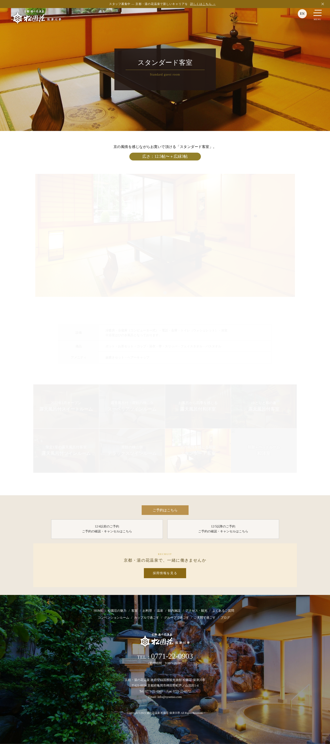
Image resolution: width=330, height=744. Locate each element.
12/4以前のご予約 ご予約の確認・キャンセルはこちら (107, 529)
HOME (98, 611)
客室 (134, 611)
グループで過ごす (176, 618)
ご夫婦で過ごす (205, 618)
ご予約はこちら (165, 510)
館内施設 (174, 611)
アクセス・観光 (196, 611)
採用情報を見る (165, 573)
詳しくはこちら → (203, 4)
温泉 (160, 611)
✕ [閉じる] (323, 4)
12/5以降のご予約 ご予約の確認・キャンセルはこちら (223, 529)
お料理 (147, 611)
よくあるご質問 (223, 611)
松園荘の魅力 (117, 611)
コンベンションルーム (113, 618)
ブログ (225, 618)
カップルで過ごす (146, 618)
